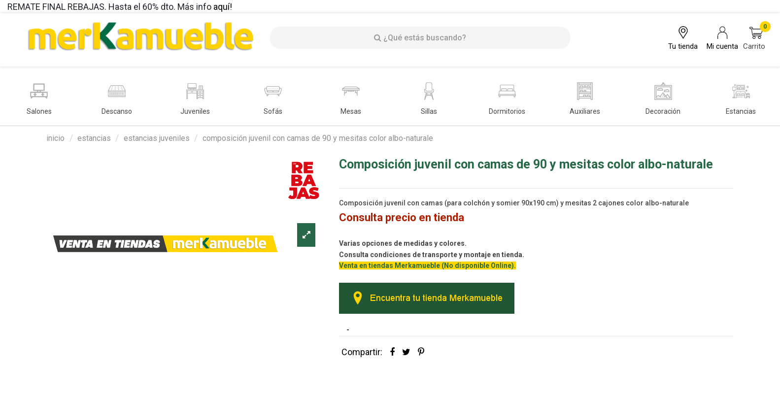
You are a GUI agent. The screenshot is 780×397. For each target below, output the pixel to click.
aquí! (222, 6)
